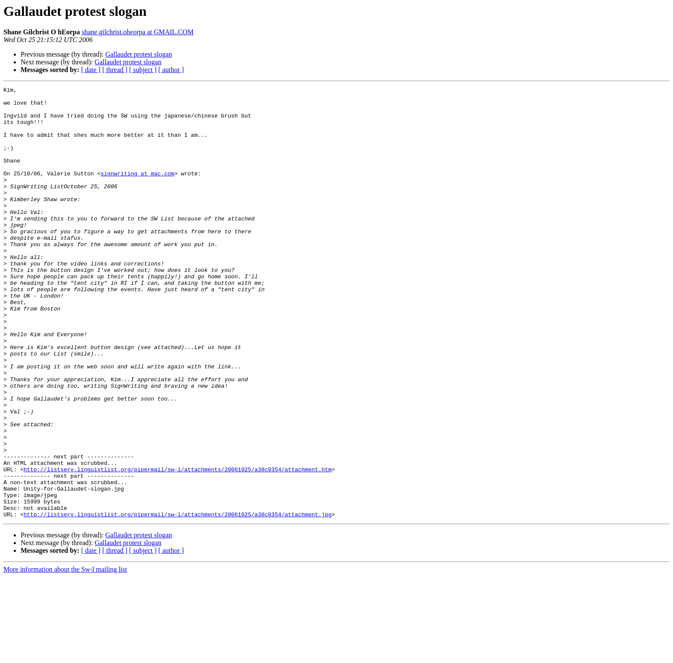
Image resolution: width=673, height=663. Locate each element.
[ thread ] (114, 69)
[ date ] (90, 69)
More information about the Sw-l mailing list (65, 655)
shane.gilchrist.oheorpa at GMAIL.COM (138, 32)
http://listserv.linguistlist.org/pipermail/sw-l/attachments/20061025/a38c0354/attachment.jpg (178, 600)
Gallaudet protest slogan (138, 54)
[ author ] (171, 69)
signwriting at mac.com (137, 191)
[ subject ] (143, 69)
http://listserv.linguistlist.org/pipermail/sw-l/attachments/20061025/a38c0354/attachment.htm (178, 546)
